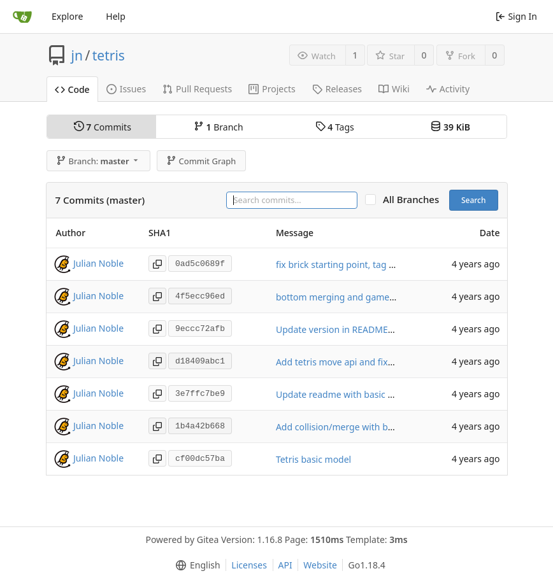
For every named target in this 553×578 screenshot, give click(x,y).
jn (77, 55)
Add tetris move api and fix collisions (352, 362)
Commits (102, 127)
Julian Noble (98, 263)
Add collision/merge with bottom (344, 427)
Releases (337, 89)
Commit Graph (201, 161)
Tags (334, 127)
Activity (448, 89)
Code (72, 89)
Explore (67, 16)
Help (116, 16)
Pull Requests (197, 89)
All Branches (415, 199)
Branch (218, 127)
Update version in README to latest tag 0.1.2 (369, 329)
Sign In (516, 16)
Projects (271, 89)
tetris (108, 55)
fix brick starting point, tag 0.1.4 (342, 264)
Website (320, 565)
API (285, 565)
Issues (126, 89)
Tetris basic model (313, 459)
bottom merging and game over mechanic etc (372, 297)
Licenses (249, 565)
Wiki (394, 89)
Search (473, 200)
